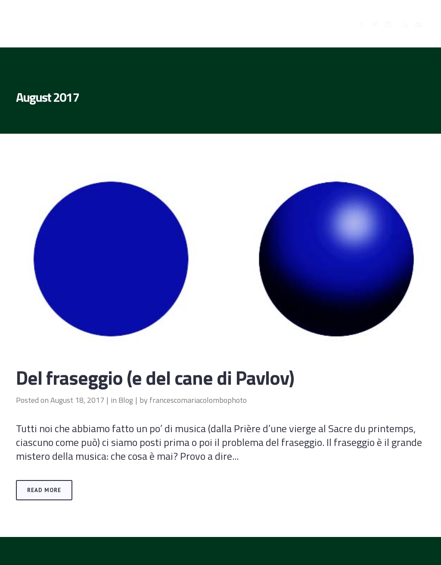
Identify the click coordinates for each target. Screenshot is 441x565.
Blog (125, 400)
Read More (44, 490)
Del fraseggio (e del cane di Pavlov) (155, 377)
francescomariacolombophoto (198, 400)
